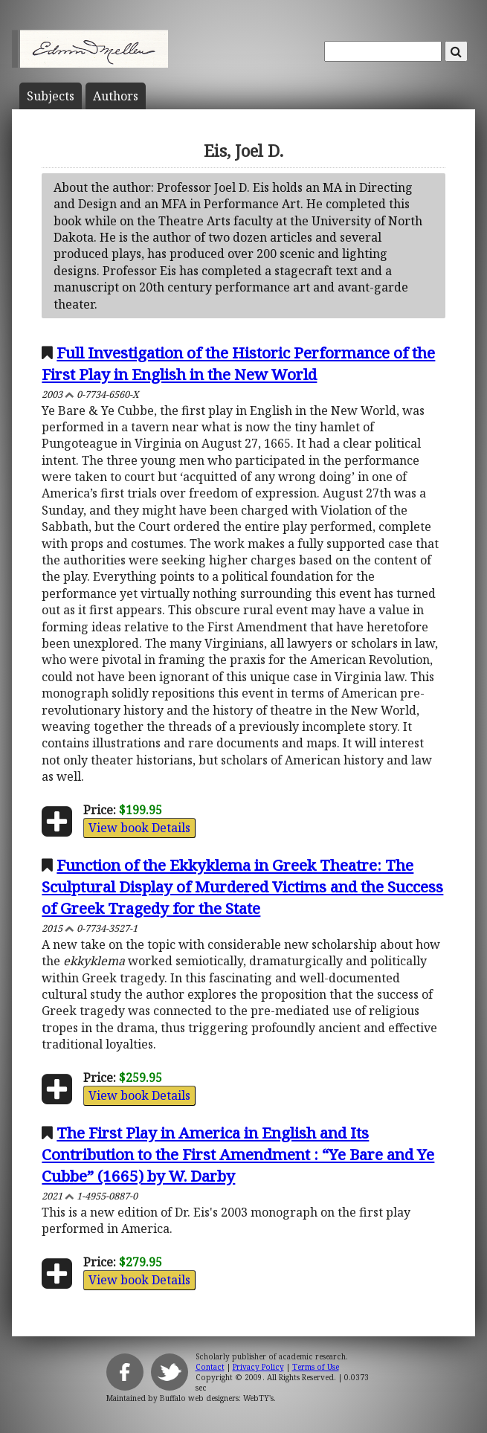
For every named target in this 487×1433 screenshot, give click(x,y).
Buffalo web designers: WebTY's (217, 1398)
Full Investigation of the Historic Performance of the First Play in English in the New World (238, 363)
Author (115, 96)
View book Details (139, 827)
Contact (210, 1367)
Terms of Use (315, 1367)
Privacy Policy (258, 1367)
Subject (50, 96)
